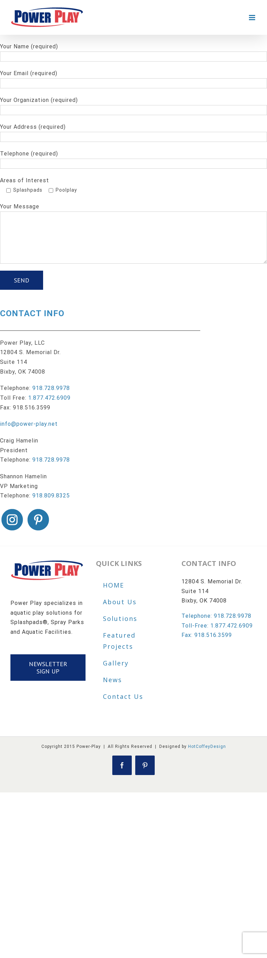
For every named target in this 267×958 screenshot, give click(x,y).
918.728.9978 (51, 388)
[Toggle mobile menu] (253, 17)
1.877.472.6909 (49, 397)
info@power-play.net (29, 424)
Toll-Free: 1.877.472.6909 (217, 625)
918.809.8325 (51, 495)
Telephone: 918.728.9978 (216, 616)
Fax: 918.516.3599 (206, 635)
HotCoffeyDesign (207, 746)
